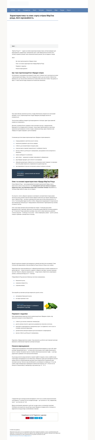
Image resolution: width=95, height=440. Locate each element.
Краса (34, 10)
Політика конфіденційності (25, 435)
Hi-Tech (13, 10)
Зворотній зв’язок (14, 435)
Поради (62, 10)
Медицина (49, 10)
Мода (56, 10)
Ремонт (69, 10)
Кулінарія (41, 10)
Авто (19, 10)
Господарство (26, 10)
